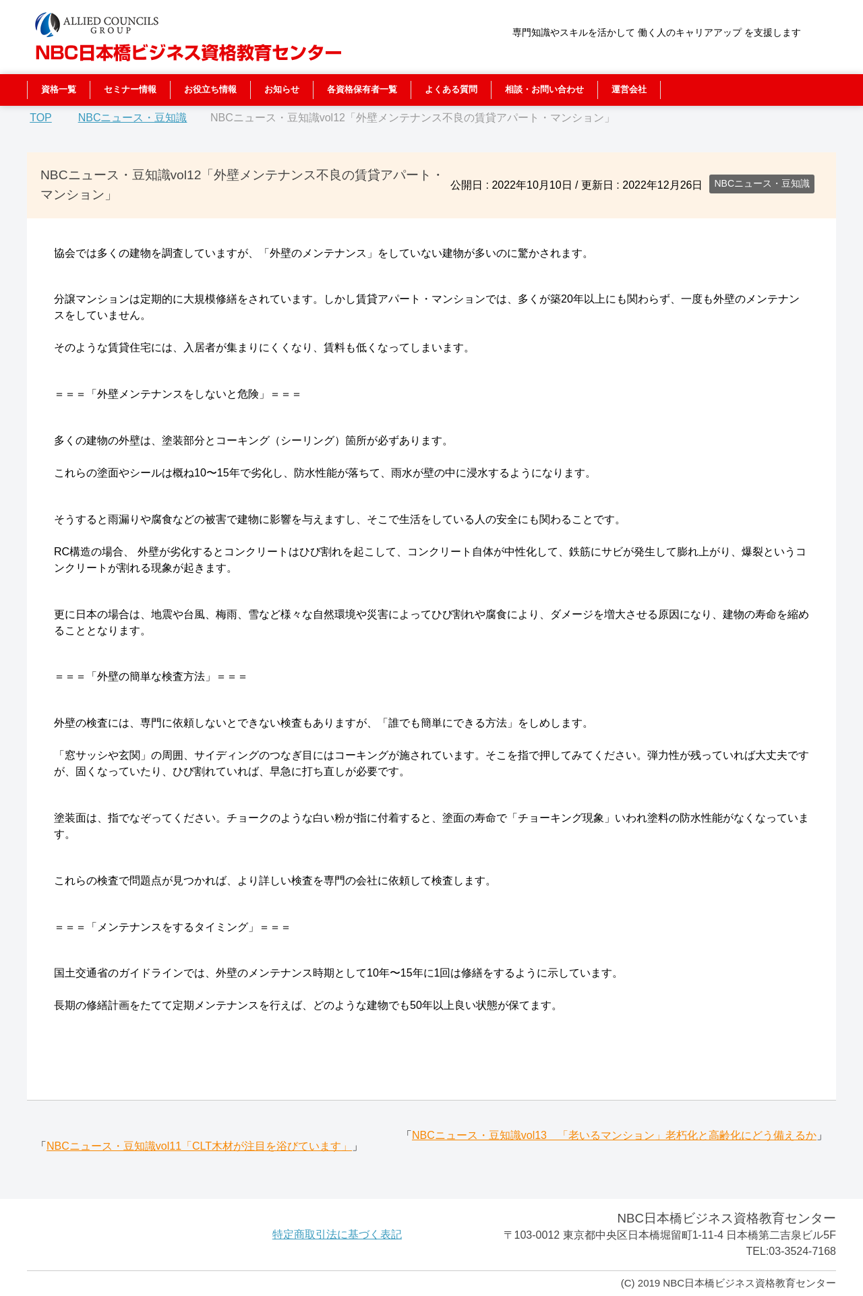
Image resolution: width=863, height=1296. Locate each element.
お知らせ (281, 89)
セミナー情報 (130, 89)
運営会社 (629, 89)
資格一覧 (58, 89)
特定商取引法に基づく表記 (337, 1234)
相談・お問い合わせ (544, 89)
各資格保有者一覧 (362, 89)
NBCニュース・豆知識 (762, 183)
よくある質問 (451, 89)
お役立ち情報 (210, 89)
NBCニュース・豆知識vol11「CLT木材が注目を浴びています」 (199, 1146)
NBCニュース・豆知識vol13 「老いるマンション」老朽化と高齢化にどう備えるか (614, 1135)
